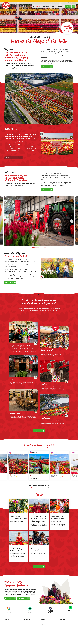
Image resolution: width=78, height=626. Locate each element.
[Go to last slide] (6, 221)
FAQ (63, 2)
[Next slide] (72, 221)
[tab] (33, 247)
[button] (73, 3)
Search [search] (67, 2)
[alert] (39, 1)
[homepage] (6, 5)
